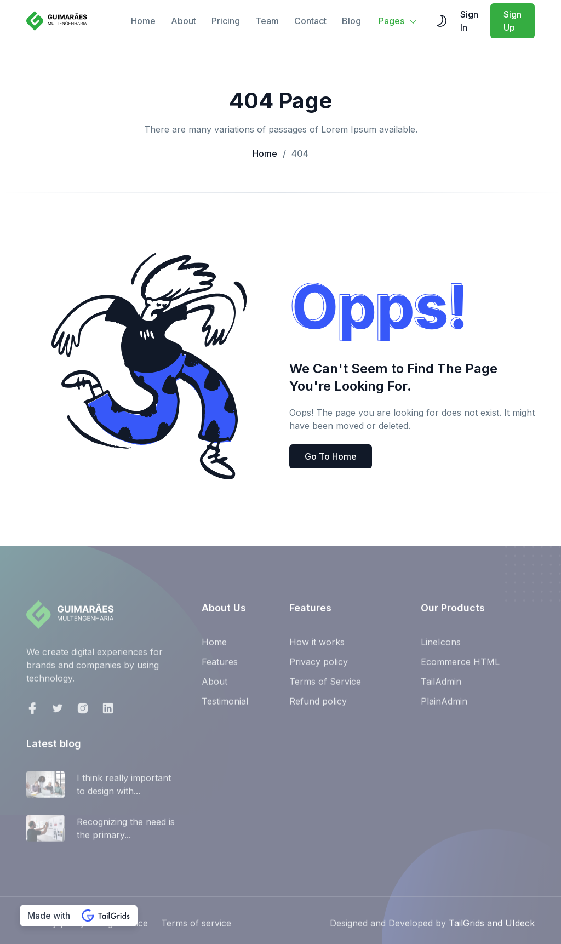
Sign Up (512, 21)
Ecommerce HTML (460, 666)
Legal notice (123, 927)
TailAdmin (441, 685)
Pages (398, 20)
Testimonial (225, 705)
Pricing (225, 20)
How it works (317, 646)
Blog (351, 20)
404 (295, 153)
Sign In (469, 21)
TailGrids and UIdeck (492, 927)
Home (143, 20)
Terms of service (196, 927)
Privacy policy (318, 666)
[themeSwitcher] (441, 20)
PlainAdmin (444, 705)
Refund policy (318, 705)
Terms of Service (325, 685)
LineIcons (441, 646)
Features (220, 666)
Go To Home (331, 456)
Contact (310, 20)
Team (267, 20)
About (183, 20)
